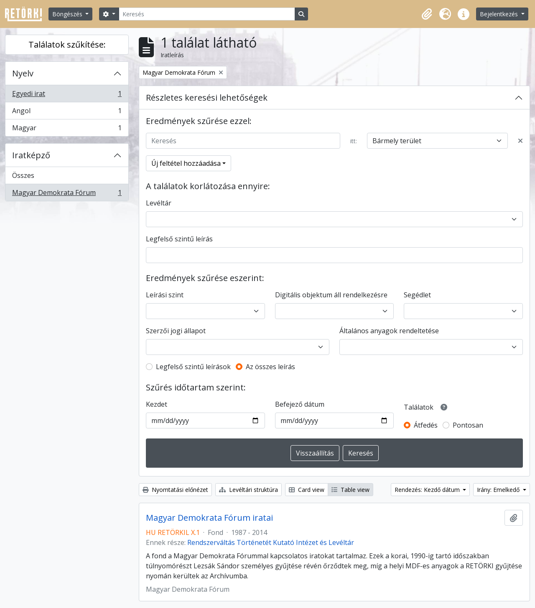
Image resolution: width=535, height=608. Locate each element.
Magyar (67, 129)
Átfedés (426, 425)
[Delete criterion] (520, 141)
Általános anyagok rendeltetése (389, 330)
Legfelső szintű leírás (179, 238)
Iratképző (31, 155)
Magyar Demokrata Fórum (67, 194)
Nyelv (22, 73)
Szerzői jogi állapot (176, 330)
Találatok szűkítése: (67, 44)
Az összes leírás (270, 366)
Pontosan (468, 425)
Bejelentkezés (500, 14)
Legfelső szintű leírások (193, 366)
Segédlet (417, 294)
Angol (67, 112)
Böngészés (68, 14)
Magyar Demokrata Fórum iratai (209, 518)
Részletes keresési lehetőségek (207, 97)
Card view (306, 490)
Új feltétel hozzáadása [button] (186, 163)
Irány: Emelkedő (499, 490)
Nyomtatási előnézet (175, 490)
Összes (23, 175)
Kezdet (156, 404)
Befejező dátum (299, 404)
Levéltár (158, 203)
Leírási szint (164, 294)
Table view (350, 490)
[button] (427, 14)
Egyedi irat (67, 95)
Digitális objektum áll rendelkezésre (331, 294)
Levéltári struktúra (248, 490)
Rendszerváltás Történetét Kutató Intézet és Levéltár (270, 542)
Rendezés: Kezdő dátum (428, 490)
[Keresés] (207, 14)
